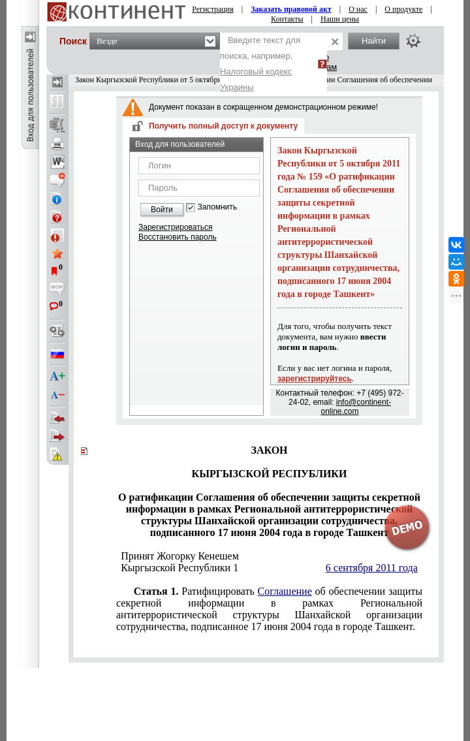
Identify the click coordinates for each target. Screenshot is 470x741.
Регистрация (213, 9)
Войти (162, 209)
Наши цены (340, 19)
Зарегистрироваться (175, 227)
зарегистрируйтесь (314, 378)
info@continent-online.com (355, 407)
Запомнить (217, 207)
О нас (358, 9)
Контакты (287, 19)
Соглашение (285, 591)
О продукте (403, 9)
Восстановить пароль (177, 237)
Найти (374, 41)
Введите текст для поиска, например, (260, 63)
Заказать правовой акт (291, 9)
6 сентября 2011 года (372, 567)
